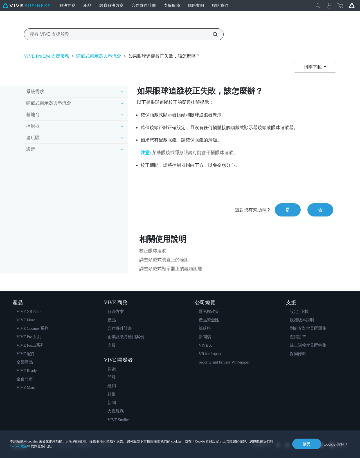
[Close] (318, 5)
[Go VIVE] (351, 5)
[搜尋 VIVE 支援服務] (212, 34)
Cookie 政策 (18, 446)
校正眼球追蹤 (152, 250)
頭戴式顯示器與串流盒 (98, 56)
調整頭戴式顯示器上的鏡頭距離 (170, 268)
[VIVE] (26, 5)
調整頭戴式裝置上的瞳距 (164, 259)
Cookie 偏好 (334, 444)
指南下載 (313, 67)
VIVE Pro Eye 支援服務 (46, 56)
